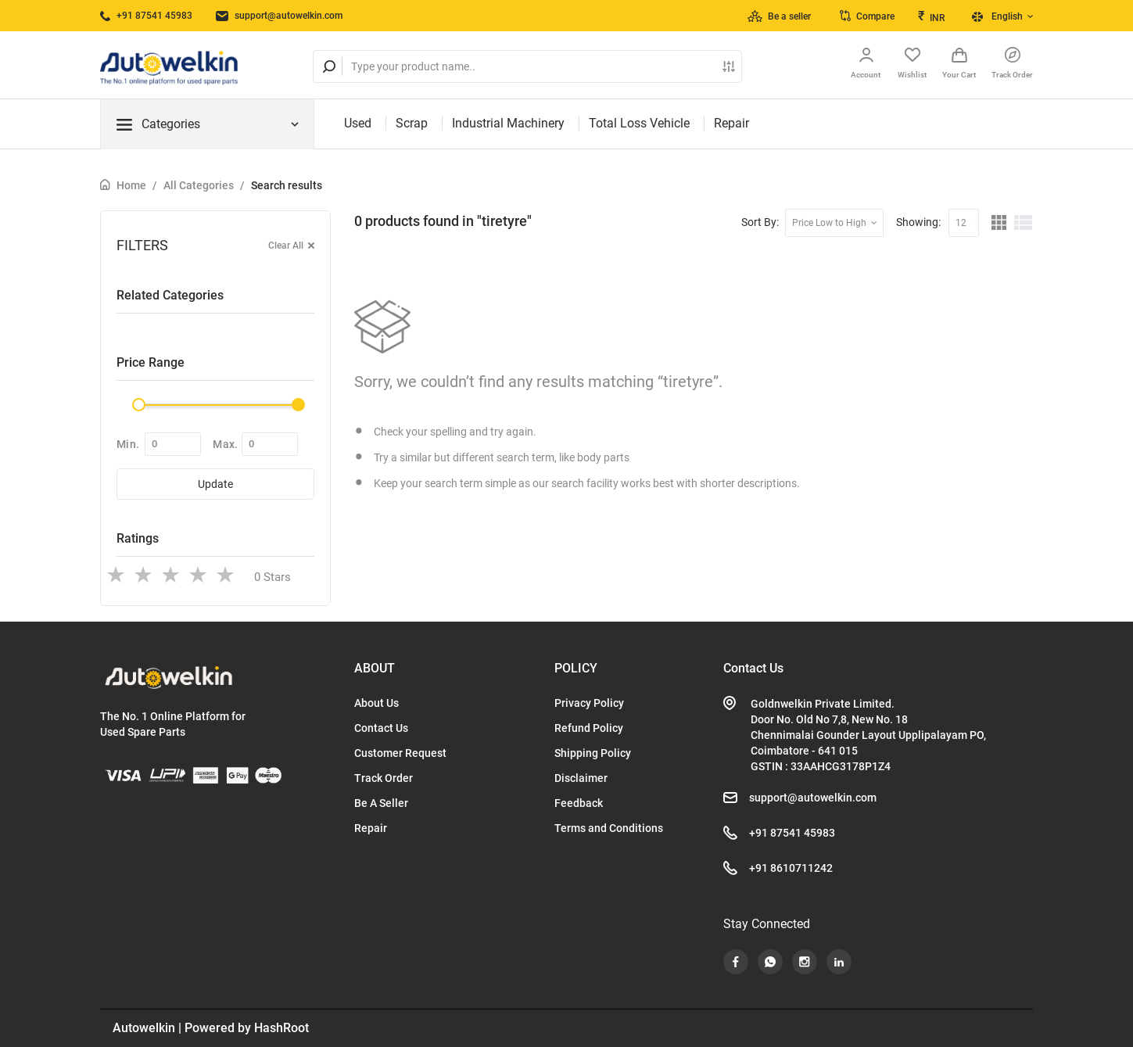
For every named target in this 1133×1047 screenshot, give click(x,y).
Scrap (412, 123)
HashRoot (281, 1027)
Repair (731, 123)
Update (215, 484)
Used (357, 123)
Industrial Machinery (508, 123)
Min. (128, 444)
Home (131, 185)
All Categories (198, 185)
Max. (225, 444)
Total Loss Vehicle (639, 123)
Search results (286, 185)
